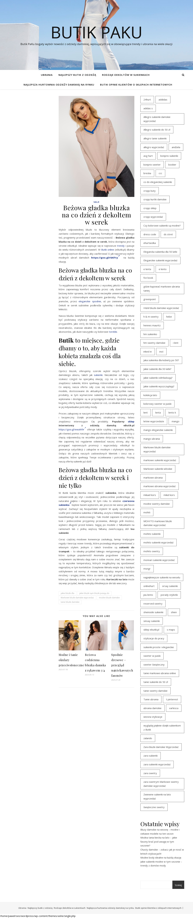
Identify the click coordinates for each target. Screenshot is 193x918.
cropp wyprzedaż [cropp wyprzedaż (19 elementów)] (153, 216)
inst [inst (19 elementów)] (161, 351)
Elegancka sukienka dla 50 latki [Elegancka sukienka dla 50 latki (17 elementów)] (160, 251)
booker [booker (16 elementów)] (172, 164)
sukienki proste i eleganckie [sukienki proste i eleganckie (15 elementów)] (158, 647)
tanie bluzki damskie (70, 602)
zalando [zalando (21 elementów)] (147, 738)
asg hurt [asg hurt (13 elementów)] (148, 155)
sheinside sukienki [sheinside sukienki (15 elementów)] (153, 612)
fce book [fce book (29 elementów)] (148, 277)
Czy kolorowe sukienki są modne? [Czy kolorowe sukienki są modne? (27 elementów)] (162, 225)
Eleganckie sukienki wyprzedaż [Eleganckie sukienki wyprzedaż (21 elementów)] (160, 260)
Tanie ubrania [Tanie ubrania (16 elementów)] (150, 699)
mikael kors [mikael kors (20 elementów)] (149, 495)
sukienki (98, 375)
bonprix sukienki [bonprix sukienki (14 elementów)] (169, 155)
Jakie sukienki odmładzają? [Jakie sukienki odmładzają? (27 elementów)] (158, 377)
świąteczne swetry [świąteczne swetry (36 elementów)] (154, 807)
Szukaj (178, 885)
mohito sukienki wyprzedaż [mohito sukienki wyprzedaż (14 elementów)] (158, 542)
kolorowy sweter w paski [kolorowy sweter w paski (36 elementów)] (157, 403)
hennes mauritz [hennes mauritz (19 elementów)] (152, 325)
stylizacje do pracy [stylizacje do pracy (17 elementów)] (153, 638)
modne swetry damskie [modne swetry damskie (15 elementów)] (156, 503)
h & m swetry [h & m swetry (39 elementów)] (151, 316)
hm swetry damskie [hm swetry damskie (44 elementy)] (154, 342)
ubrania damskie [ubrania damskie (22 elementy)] (152, 708)
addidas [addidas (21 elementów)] (163, 99)
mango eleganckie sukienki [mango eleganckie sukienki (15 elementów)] (158, 430)
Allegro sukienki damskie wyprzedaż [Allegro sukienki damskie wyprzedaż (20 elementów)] (156, 119)
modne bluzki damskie (109, 597)
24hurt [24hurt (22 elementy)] (147, 99)
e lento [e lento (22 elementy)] (163, 269)
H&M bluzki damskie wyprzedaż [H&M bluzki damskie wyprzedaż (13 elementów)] (161, 308)
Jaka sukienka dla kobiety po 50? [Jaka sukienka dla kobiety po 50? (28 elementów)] (161, 360)
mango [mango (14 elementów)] (175, 421)
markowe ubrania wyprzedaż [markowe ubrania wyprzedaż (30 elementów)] (159, 486)
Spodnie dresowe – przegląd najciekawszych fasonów (122, 665)
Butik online (107, 249)
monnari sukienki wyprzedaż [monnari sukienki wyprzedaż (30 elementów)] (159, 560)
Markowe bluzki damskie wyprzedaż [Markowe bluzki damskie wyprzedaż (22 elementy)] (157, 449)
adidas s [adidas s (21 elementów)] (148, 108)
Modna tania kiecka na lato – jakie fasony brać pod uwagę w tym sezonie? (158, 841)
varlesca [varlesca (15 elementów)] (173, 708)
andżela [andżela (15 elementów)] (176, 147)
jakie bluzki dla (67, 593)
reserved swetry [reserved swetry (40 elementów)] (152, 603)
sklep (131, 421)
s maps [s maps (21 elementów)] (171, 629)
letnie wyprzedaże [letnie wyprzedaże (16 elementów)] (153, 421)
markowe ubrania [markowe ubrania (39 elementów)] (153, 477)
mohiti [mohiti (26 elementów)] (146, 512)
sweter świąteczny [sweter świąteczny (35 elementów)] (154, 664)
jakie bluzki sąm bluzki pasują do (94, 593)
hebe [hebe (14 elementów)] (169, 316)
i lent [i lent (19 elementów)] (175, 342)
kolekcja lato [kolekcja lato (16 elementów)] (150, 395)
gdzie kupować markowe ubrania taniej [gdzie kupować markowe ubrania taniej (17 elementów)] (161, 288)
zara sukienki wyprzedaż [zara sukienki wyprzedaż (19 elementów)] (157, 764)
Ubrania (47, 74)
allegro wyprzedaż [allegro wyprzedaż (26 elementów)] (153, 147)
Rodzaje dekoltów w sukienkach (126, 74)
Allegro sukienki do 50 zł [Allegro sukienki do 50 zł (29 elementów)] (156, 129)
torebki (113, 331)
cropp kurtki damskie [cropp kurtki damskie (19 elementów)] (155, 199)
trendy (121, 245)
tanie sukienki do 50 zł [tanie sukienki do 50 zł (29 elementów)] (155, 682)
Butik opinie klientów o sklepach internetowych (136, 84)
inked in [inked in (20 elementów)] (147, 351)
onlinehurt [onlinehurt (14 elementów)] (148, 586)
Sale (97, 202)
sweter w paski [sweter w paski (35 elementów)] (152, 655)
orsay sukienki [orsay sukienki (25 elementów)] (170, 586)
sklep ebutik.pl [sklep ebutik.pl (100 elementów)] (151, 629)
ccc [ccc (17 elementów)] (160, 173)
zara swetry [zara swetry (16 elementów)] (150, 773)
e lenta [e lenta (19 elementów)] (147, 269)
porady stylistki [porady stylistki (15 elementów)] (169, 594)
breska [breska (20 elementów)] (147, 173)
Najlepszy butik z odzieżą (77, 74)
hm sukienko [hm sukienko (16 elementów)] (150, 334)
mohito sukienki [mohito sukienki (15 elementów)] (152, 533)
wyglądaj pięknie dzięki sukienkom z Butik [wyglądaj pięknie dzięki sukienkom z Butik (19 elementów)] (162, 727)
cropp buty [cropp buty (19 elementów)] (149, 190)
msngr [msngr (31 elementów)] (147, 568)
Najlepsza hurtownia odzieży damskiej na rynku (59, 84)
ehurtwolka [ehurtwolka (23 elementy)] (149, 243)
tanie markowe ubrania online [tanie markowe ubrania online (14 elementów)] (159, 673)
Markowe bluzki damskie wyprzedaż (77, 597)
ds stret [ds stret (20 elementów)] (168, 234)
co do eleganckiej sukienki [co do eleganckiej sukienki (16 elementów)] (157, 182)
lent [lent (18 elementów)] (145, 412)
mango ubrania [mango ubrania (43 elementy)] (151, 438)
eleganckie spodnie (90, 301)
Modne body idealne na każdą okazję (160, 857)
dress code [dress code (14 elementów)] (149, 234)
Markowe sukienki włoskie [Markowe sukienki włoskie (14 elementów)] (157, 468)
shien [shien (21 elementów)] (174, 612)
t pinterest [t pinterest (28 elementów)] (172, 699)
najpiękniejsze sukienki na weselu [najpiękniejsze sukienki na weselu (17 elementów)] (161, 577)
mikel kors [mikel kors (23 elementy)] (169, 495)
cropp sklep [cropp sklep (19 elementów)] (149, 208)
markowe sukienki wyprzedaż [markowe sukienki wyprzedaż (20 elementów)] (159, 460)
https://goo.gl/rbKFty (105, 257)
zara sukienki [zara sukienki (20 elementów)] (150, 755)
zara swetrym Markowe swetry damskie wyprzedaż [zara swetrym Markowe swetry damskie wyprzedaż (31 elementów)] (161, 783)
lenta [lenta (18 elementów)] (158, 412)
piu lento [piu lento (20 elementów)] (148, 594)
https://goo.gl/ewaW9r (72, 429)
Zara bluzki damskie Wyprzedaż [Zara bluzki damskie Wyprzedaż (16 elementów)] (161, 747)
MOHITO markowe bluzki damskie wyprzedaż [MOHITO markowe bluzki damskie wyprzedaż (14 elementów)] (157, 523)
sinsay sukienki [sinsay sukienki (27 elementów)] (151, 621)
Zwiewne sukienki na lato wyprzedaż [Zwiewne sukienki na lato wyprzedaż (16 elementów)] (157, 796)
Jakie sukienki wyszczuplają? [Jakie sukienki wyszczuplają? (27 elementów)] (158, 386)
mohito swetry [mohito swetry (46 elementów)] (151, 551)
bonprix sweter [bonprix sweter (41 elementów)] (152, 164)
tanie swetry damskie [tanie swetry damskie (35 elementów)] (155, 690)
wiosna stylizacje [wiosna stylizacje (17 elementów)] (152, 716)
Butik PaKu (96, 32)
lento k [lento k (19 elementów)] (172, 412)
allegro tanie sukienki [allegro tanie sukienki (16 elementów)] (155, 138)
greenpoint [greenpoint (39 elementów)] (149, 299)
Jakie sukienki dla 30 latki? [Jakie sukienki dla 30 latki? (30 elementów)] (157, 369)
